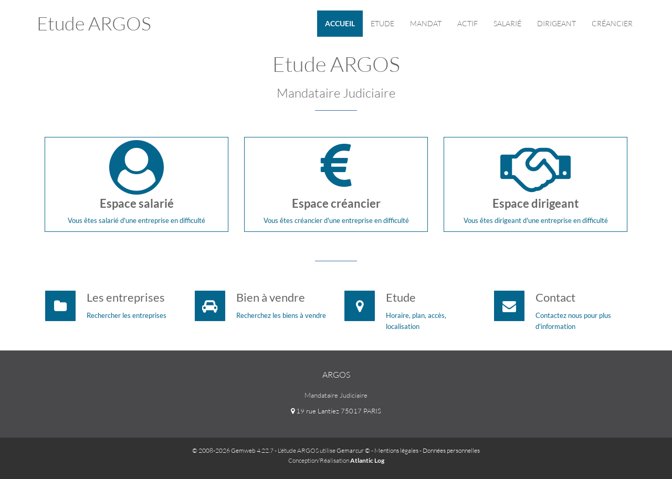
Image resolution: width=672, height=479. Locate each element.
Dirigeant (556, 23)
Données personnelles (451, 450)
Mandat (426, 23)
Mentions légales (396, 450)
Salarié (507, 23)
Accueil (340, 23)
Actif (467, 23)
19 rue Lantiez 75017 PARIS (336, 411)
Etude (382, 23)
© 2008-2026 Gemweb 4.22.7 (233, 450)
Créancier (612, 23)
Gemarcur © (353, 450)
